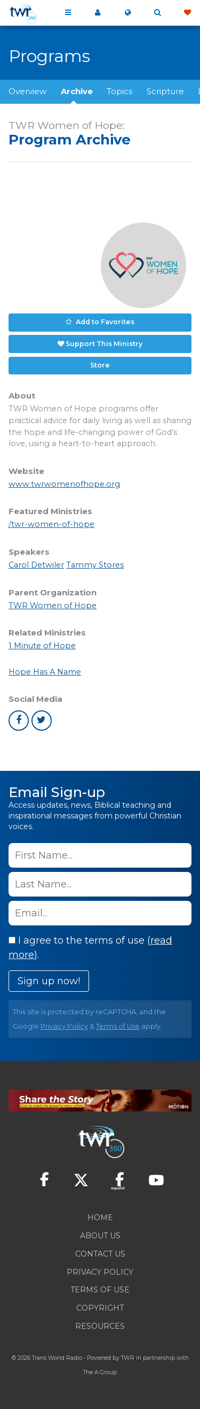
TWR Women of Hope (53, 605)
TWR (127, 1357)
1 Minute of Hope (42, 645)
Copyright (100, 1308)
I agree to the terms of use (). (90, 948)
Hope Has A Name (45, 672)
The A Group (100, 1372)
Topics (119, 91)
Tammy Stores (95, 565)
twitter (41, 720)
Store (100, 365)
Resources (100, 1326)
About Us (100, 1235)
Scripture (165, 91)
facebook (19, 720)
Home (100, 1217)
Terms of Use (118, 1026)
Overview (27, 91)
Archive (77, 91)
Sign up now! (49, 981)
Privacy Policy (64, 1026)
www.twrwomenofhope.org (64, 484)
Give (187, 13)
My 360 (97, 13)
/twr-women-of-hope (51, 524)
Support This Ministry (104, 344)
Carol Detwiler (36, 565)
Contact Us (100, 1254)
